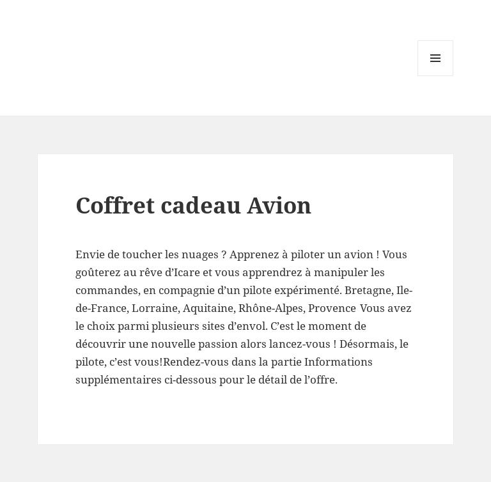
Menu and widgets (435, 75)
